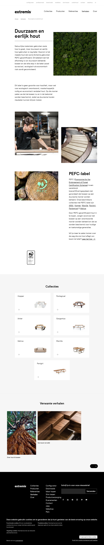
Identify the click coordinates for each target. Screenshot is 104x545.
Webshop (90, 2)
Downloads (49, 2)
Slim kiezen (50, 494)
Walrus (83, 208)
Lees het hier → (88, 239)
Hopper (77, 205)
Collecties (48, 11)
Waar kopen (51, 491)
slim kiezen (66, 2)
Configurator (30, 2)
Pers (47, 512)
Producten (60, 11)
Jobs (48, 506)
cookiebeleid (19, 540)
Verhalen (85, 11)
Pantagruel (73, 208)
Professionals (40, 2)
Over (95, 11)
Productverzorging (53, 497)
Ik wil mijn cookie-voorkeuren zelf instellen (85, 540)
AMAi (71, 205)
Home (16, 19)
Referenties (73, 11)
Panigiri (92, 205)
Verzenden (91, 491)
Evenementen (51, 500)
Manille (85, 205)
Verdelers (57, 2)
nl (95, 2)
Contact (83, 2)
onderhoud (75, 2)
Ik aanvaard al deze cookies (88, 537)
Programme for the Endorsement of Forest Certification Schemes (79, 182)
